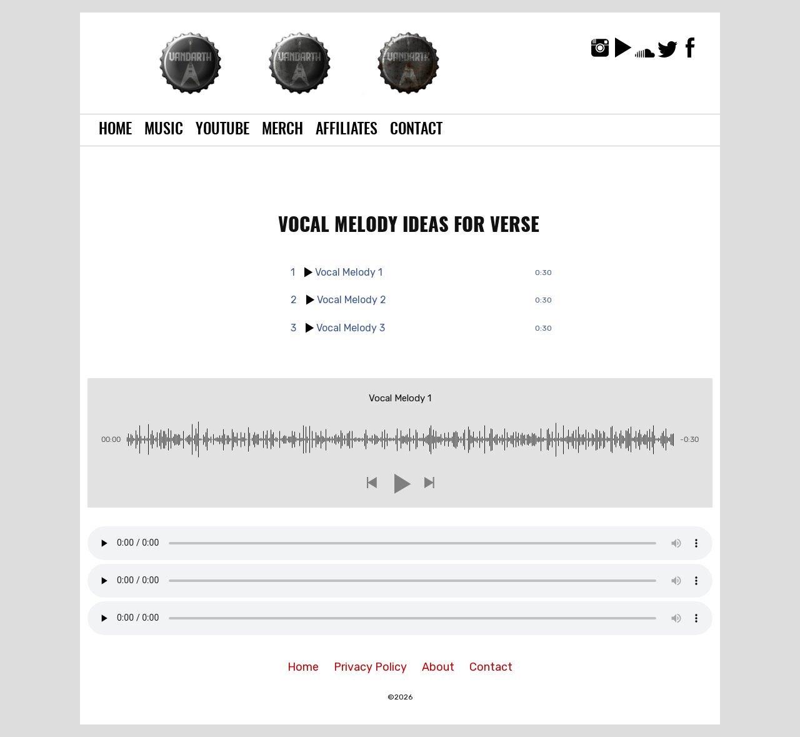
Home (115, 130)
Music (163, 130)
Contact (416, 130)
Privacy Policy (370, 667)
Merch (282, 130)
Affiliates (347, 130)
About (438, 667)
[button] (371, 483)
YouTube (222, 130)
